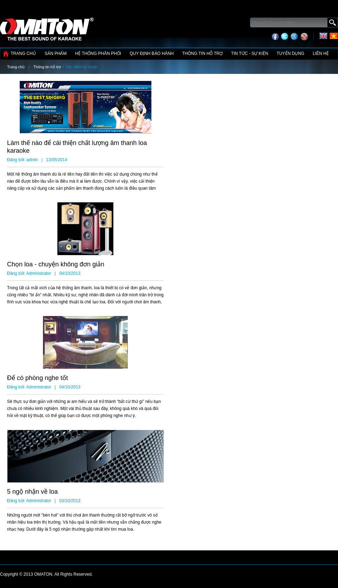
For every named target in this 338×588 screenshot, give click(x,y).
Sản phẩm (56, 53)
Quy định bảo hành (152, 53)
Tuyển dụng (291, 53)
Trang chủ (23, 53)
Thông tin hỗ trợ (202, 53)
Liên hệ (321, 53)
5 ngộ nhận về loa (32, 491)
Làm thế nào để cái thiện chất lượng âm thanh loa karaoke (77, 146)
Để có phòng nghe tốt (37, 377)
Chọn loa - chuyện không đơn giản (55, 264)
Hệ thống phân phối (98, 53)
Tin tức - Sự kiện (249, 53)
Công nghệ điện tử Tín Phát (47, 26)
